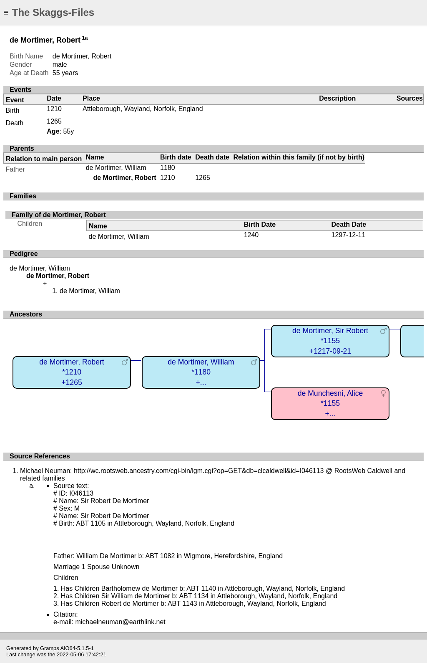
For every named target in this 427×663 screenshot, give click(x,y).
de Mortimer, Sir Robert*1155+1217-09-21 (330, 340)
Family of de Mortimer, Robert (59, 214)
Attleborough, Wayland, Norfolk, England (143, 108)
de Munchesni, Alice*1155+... (330, 403)
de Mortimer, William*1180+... (201, 372)
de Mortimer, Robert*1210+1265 (71, 372)
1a (85, 38)
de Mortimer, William (116, 167)
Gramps (49, 648)
